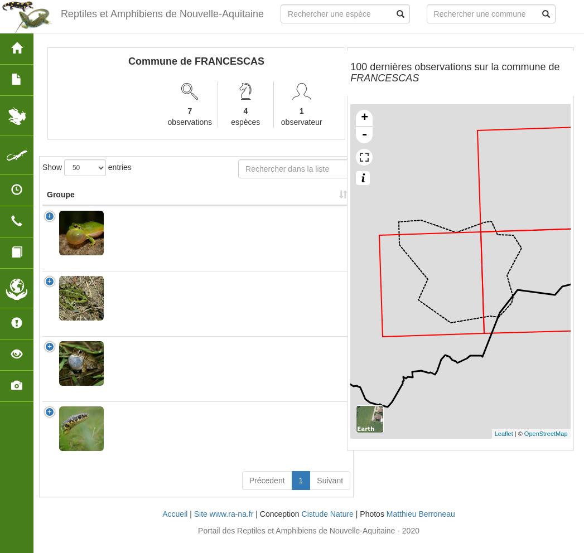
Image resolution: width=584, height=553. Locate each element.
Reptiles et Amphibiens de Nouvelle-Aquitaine (162, 14)
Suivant (330, 491)
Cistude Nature (328, 525)
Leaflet (504, 433)
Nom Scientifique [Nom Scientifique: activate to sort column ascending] (135, 200)
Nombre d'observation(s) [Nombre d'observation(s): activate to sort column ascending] (214, 200)
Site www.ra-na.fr (224, 525)
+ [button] (364, 118)
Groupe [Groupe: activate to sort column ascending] (61, 205)
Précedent (267, 491)
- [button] (365, 135)
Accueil (174, 525)
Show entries (87, 167)
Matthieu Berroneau (421, 525)
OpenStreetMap (546, 433)
